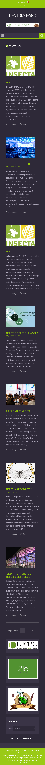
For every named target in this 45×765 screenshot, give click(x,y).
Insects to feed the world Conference (21, 334)
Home (18, 2)
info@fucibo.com (22, 763)
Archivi (10, 729)
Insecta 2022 (13, 251)
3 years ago (12, 212)
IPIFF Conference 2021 (18, 411)
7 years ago (12, 534)
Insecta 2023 (13, 82)
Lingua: (25, 2)
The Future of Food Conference (17, 165)
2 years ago (12, 124)
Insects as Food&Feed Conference (18, 491)
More (24, 124)
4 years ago (12, 449)
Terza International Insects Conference (18, 575)
